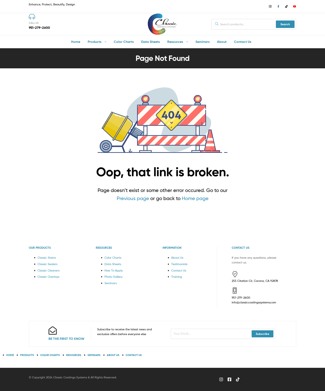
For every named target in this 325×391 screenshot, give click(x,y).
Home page (195, 198)
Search (285, 24)
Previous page (133, 198)
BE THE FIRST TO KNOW (66, 339)
